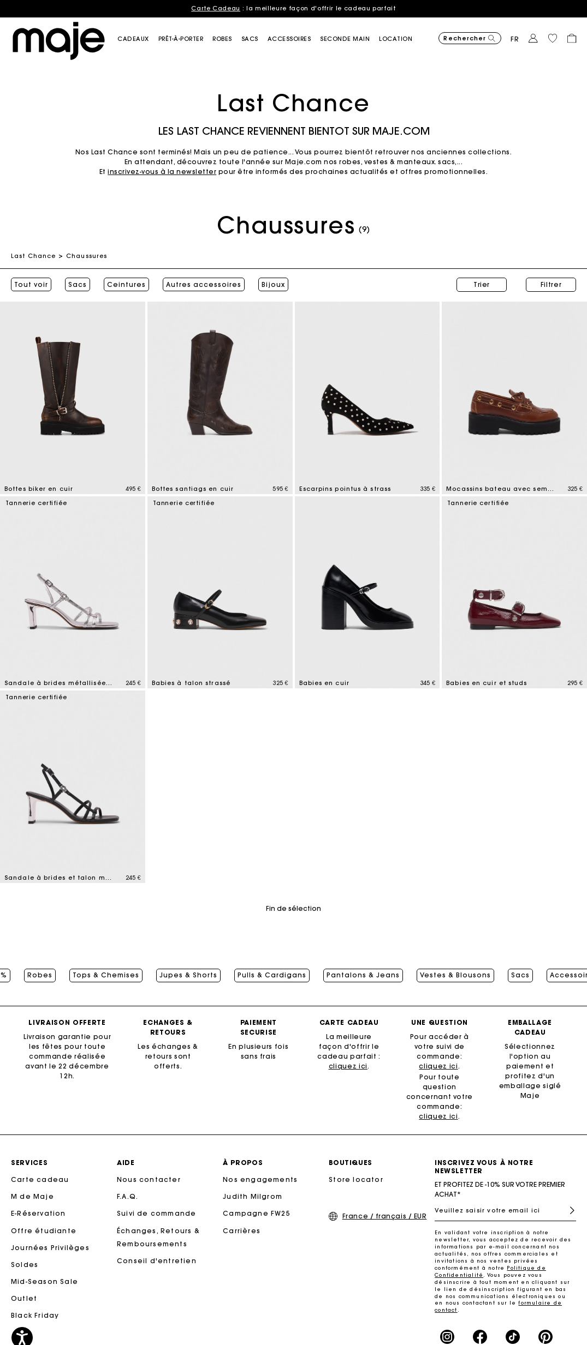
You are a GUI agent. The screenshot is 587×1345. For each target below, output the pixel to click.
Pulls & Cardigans (272, 975)
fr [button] (515, 39)
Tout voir (31, 284)
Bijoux (273, 284)
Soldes (24, 1264)
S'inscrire (567, 1210)
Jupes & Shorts (188, 975)
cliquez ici (348, 1066)
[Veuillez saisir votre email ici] (505, 1210)
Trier (481, 284)
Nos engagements (260, 1179)
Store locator (356, 1179)
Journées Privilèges (50, 1248)
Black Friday (35, 1315)
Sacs (77, 284)
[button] (137, 39)
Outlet (24, 1298)
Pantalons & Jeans (363, 975)
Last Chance (33, 256)
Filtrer (551, 284)
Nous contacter (149, 1179)
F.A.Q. (127, 1196)
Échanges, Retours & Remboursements (158, 1237)
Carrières (241, 1231)
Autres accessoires (203, 284)
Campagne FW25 (256, 1213)
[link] (400, 39)
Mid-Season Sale (44, 1281)
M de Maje (32, 1196)
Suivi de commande (156, 1213)
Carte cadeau (40, 1179)
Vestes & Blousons (455, 975)
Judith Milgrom (252, 1196)
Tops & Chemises (106, 975)
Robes (39, 975)
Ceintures (126, 284)
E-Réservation (38, 1213)
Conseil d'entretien (157, 1261)
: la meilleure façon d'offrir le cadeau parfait (293, 8)
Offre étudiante (43, 1231)
